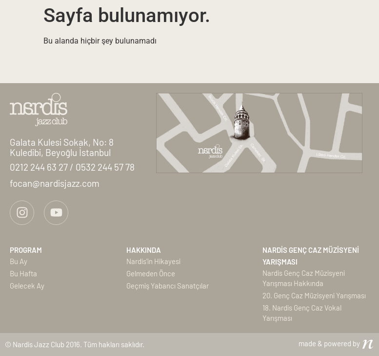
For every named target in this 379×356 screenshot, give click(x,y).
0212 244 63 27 (40, 167)
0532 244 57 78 (105, 167)
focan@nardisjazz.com (55, 183)
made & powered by (329, 343)
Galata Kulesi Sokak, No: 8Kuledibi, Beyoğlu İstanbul (62, 147)
